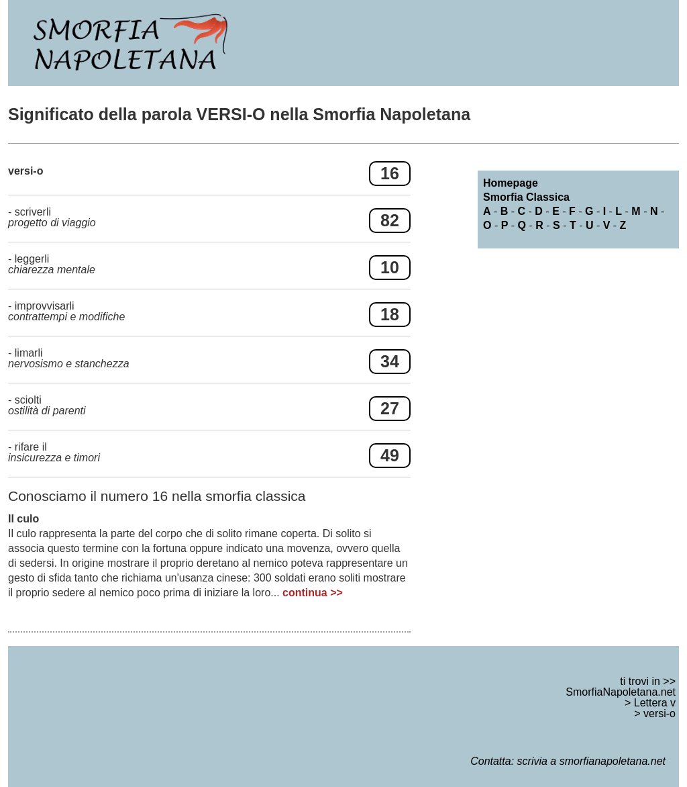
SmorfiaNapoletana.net (621, 692)
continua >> (312, 592)
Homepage (510, 183)
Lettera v (655, 702)
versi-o (659, 713)
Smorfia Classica (526, 197)
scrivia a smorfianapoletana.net (591, 761)
